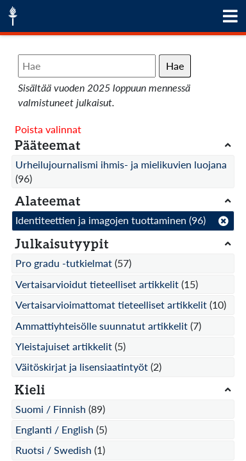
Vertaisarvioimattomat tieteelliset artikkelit (111, 304)
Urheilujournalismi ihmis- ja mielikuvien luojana (121, 164)
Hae (175, 66)
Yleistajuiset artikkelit (63, 346)
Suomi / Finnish (50, 409)
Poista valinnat (48, 129)
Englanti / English (54, 429)
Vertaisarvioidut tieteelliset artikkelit (97, 284)
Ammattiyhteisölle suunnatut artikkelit (101, 325)
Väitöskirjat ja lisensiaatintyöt (81, 366)
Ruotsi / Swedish (53, 450)
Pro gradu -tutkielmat (63, 263)
